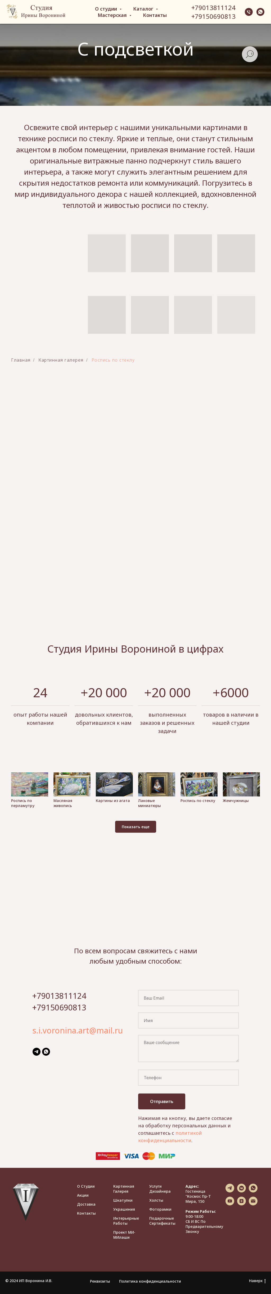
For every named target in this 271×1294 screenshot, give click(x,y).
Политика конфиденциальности (150, 1281)
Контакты (155, 15)
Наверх (257, 1280)
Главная (21, 360)
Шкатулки (123, 1200)
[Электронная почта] (253, 1204)
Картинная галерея (123, 1189)
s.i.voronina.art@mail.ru (77, 1030)
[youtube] (229, 1204)
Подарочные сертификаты (162, 1221)
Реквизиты (100, 1281)
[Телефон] (249, 12)
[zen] (241, 1204)
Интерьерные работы (126, 1221)
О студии (106, 9)
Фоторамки (160, 1209)
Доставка (86, 1204)
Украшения (124, 1209)
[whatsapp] (260, 12)
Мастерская (113, 15)
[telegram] (36, 1052)
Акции (83, 1195)
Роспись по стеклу (113, 360)
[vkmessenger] (241, 1191)
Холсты (156, 1200)
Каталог (144, 9)
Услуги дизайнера (160, 1189)
